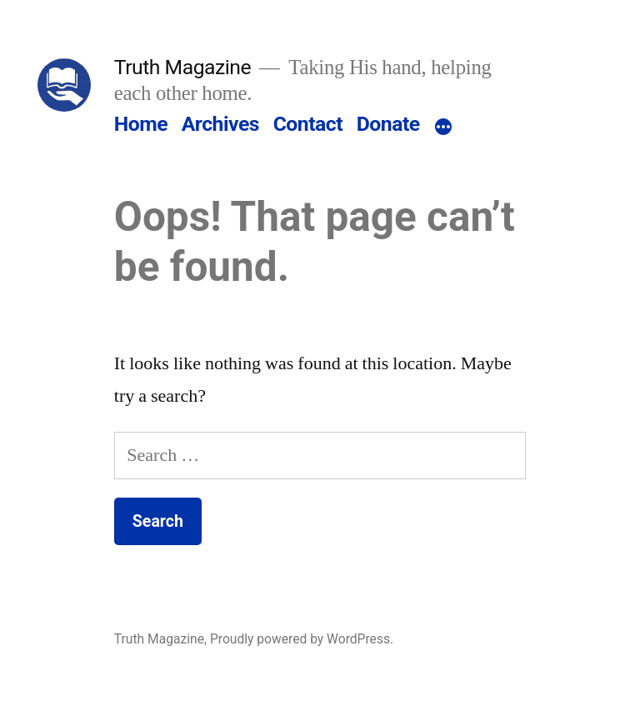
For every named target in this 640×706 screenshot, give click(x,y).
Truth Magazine (182, 67)
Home (141, 124)
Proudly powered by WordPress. (301, 639)
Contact (307, 124)
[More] (443, 128)
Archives (220, 124)
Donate (388, 124)
